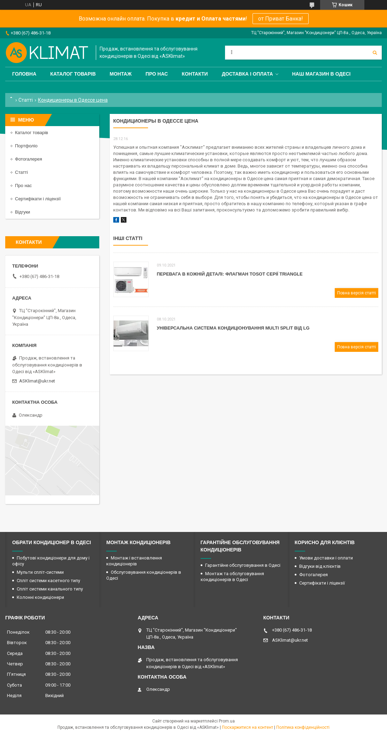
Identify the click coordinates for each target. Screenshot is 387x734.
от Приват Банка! (280, 18)
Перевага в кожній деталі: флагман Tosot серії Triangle (230, 274)
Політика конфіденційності (303, 727)
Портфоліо (26, 145)
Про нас (157, 74)
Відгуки (22, 212)
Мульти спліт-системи (40, 572)
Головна (24, 74)
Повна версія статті (356, 293)
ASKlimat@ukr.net (37, 381)
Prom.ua (227, 721)
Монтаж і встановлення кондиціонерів (134, 560)
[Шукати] (375, 53)
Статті (25, 100)
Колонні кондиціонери (40, 597)
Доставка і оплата (247, 74)
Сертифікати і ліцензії (38, 198)
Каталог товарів (72, 74)
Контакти (195, 74)
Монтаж (121, 74)
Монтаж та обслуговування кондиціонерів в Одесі (232, 576)
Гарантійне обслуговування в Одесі (242, 565)
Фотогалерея (28, 159)
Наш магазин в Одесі (321, 74)
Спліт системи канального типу (50, 589)
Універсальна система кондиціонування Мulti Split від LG (233, 328)
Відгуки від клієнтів (320, 566)
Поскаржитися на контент (247, 727)
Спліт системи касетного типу (48, 580)
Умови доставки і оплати (326, 558)
